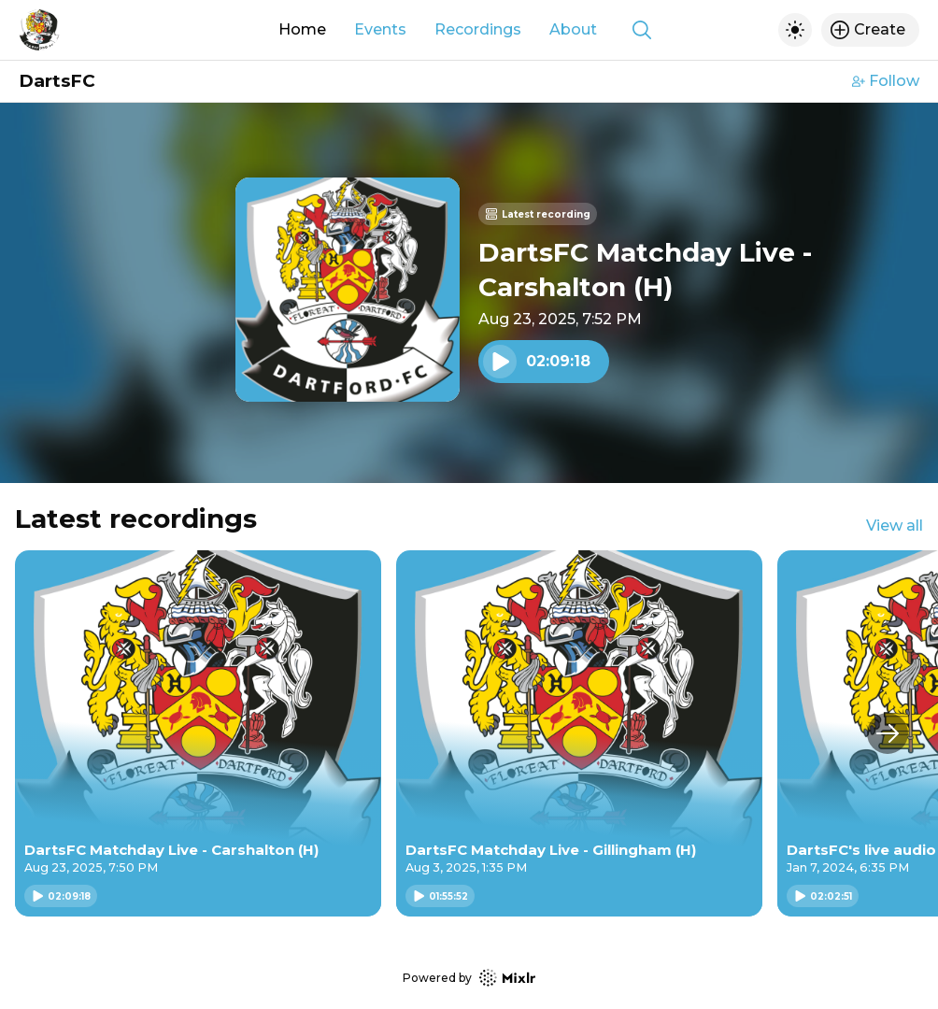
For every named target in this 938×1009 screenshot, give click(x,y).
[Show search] (642, 30)
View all (894, 525)
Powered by (469, 978)
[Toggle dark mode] (795, 30)
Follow (885, 81)
